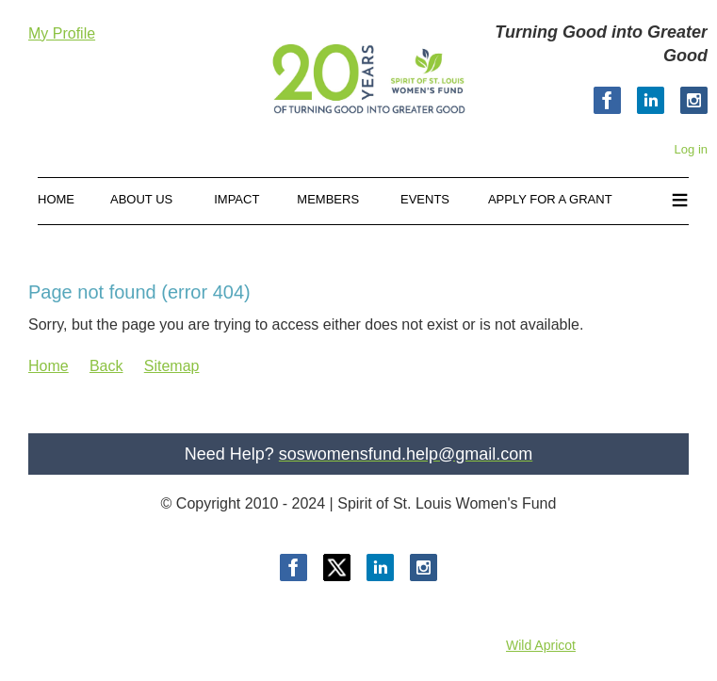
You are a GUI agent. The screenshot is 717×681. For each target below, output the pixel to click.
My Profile (61, 33)
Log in (691, 149)
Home (48, 366)
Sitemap (172, 366)
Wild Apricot (541, 645)
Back (106, 366)
